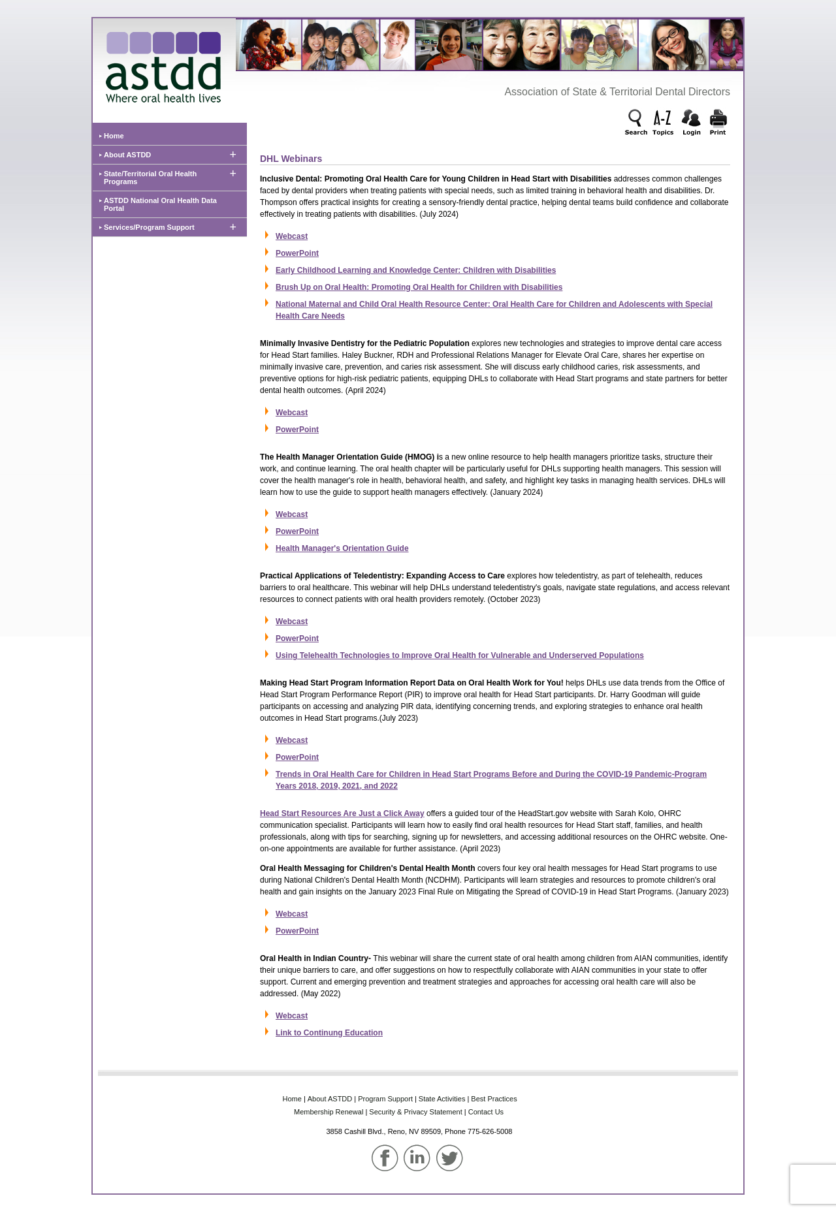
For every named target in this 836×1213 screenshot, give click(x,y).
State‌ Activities (442, 1099)
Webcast (292, 236)
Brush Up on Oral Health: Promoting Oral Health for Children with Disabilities (419, 287)
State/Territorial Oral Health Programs (150, 177)
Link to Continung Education (329, 1032)
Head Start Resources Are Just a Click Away (342, 813)
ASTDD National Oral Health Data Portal (160, 204)
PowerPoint (297, 253)
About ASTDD (127, 155)
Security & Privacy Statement (415, 1112)
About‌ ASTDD (330, 1099)
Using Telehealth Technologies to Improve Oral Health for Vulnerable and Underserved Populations (460, 655)
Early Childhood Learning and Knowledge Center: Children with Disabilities (416, 270)
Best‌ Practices (494, 1099)
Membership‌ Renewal (328, 1112)
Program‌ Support (385, 1099)
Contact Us (486, 1112)
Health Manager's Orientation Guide (342, 548)
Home (114, 136)
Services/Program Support (149, 227)
